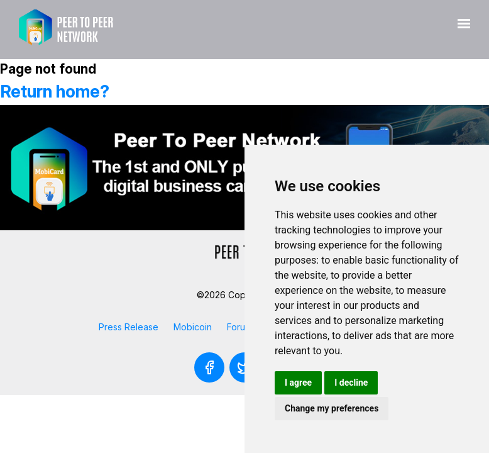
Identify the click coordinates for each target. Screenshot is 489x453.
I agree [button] (298, 383)
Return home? (54, 91)
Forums (241, 327)
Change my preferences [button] (331, 408)
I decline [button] (351, 383)
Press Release (128, 327)
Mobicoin (192, 327)
